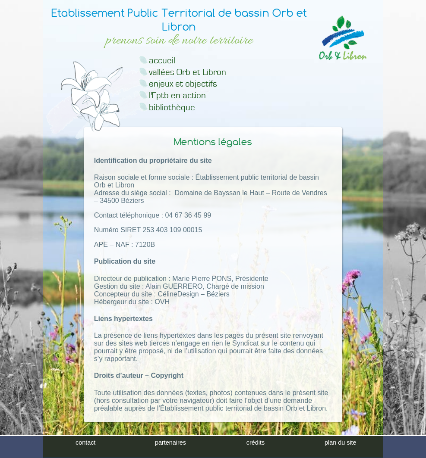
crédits (255, 450)
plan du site (341, 450)
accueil (162, 60)
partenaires (170, 450)
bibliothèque (172, 107)
